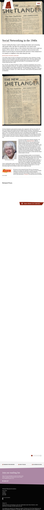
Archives (11, 55)
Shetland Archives (30, 140)
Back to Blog (23, 464)
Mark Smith (16, 55)
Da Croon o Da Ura (37, 464)
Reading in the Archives (9, 464)
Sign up (6, 481)
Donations (26, 174)
